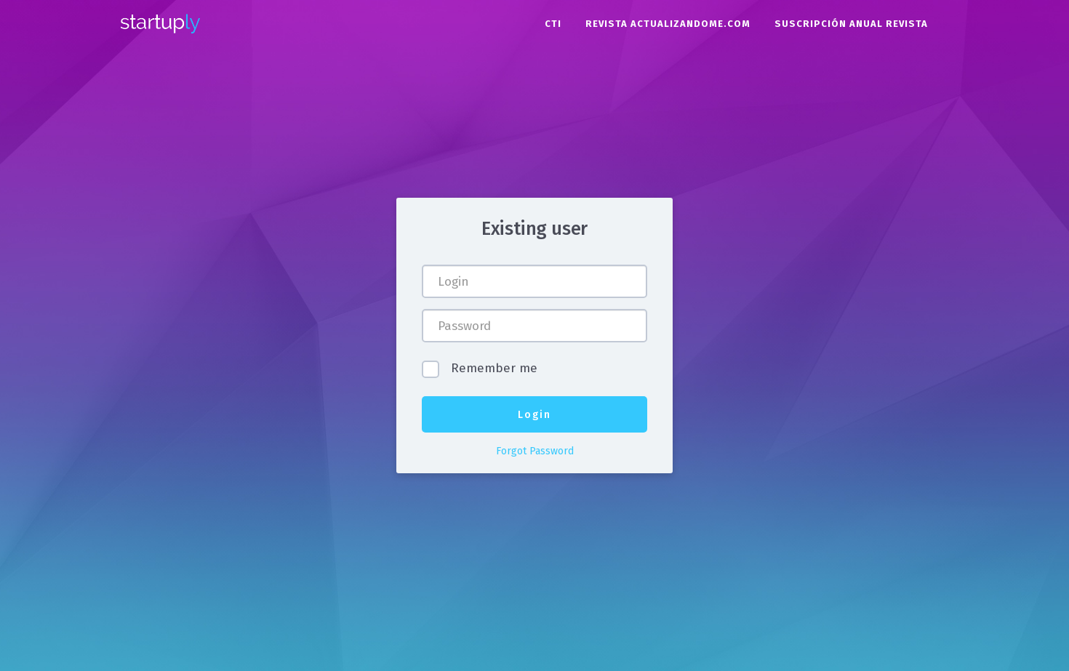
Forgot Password (535, 451)
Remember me (492, 369)
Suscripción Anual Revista (851, 23)
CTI (553, 23)
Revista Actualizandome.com (667, 23)
